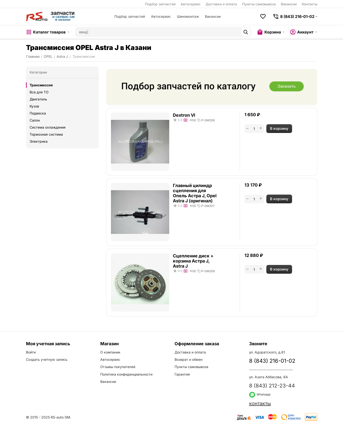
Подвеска (38, 113)
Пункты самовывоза (259, 4)
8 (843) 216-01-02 (272, 361)
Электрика (39, 141)
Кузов (34, 106)
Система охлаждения (48, 127)
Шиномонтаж (188, 16)
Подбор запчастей (160, 4)
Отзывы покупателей (117, 367)
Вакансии (289, 4)
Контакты (309, 4)
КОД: (193, 120)
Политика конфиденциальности (126, 374)
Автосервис (191, 4)
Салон (35, 120)
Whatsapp (259, 394)
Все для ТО (39, 92)
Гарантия (182, 374)
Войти (31, 352)
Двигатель (38, 99)
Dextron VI (184, 115)
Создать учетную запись (46, 359)
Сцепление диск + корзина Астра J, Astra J (193, 261)
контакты (260, 403)
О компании (110, 352)
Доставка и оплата (221, 4)
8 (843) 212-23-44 (272, 386)
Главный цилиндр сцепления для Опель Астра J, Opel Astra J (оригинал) (195, 193)
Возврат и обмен (188, 359)
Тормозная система (46, 134)
